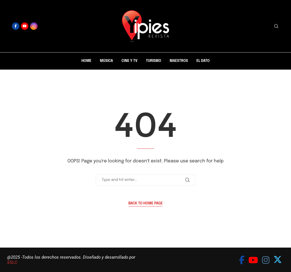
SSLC (12, 262)
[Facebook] (15, 26)
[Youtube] (24, 26)
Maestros (179, 61)
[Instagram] (34, 26)
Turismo (153, 61)
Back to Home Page (145, 203)
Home (86, 61)
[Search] (276, 26)
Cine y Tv (130, 61)
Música (106, 61)
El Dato (202, 61)
